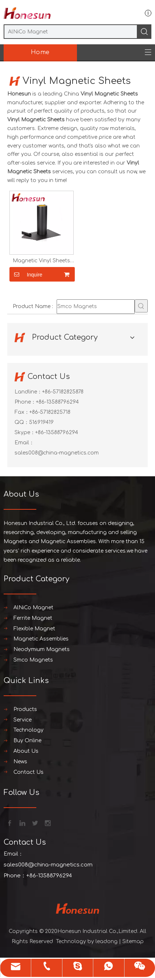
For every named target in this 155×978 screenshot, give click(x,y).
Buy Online (27, 740)
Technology (28, 730)
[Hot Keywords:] (141, 305)
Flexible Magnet (34, 628)
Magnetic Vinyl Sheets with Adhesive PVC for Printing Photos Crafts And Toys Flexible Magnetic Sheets (41, 260)
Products (25, 709)
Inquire (25, 274)
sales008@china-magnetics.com (57, 453)
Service (22, 720)
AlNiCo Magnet (33, 607)
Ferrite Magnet (32, 618)
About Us (25, 751)
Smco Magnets (33, 660)
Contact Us (28, 772)
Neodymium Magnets (41, 649)
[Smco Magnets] (96, 306)
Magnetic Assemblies (41, 639)
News (20, 761)
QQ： (22, 422)
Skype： (25, 432)
